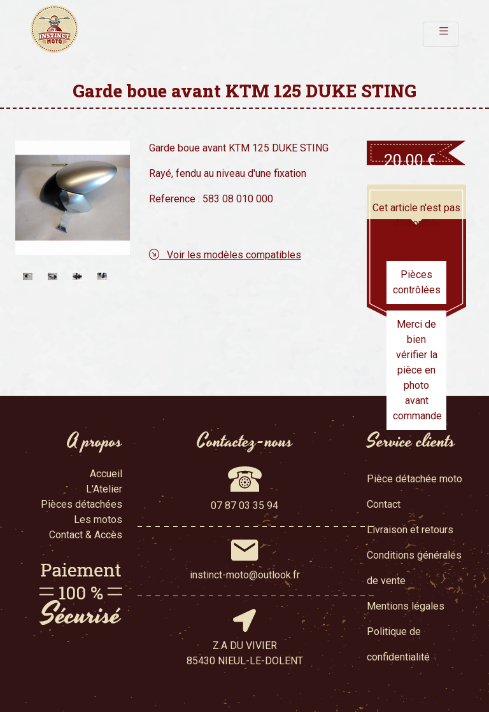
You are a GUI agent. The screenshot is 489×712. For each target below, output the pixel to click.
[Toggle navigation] (440, 34)
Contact (383, 504)
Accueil (106, 474)
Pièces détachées (81, 504)
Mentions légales (405, 606)
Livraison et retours (410, 530)
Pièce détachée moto (414, 479)
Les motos (98, 519)
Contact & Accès (85, 535)
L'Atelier (104, 489)
